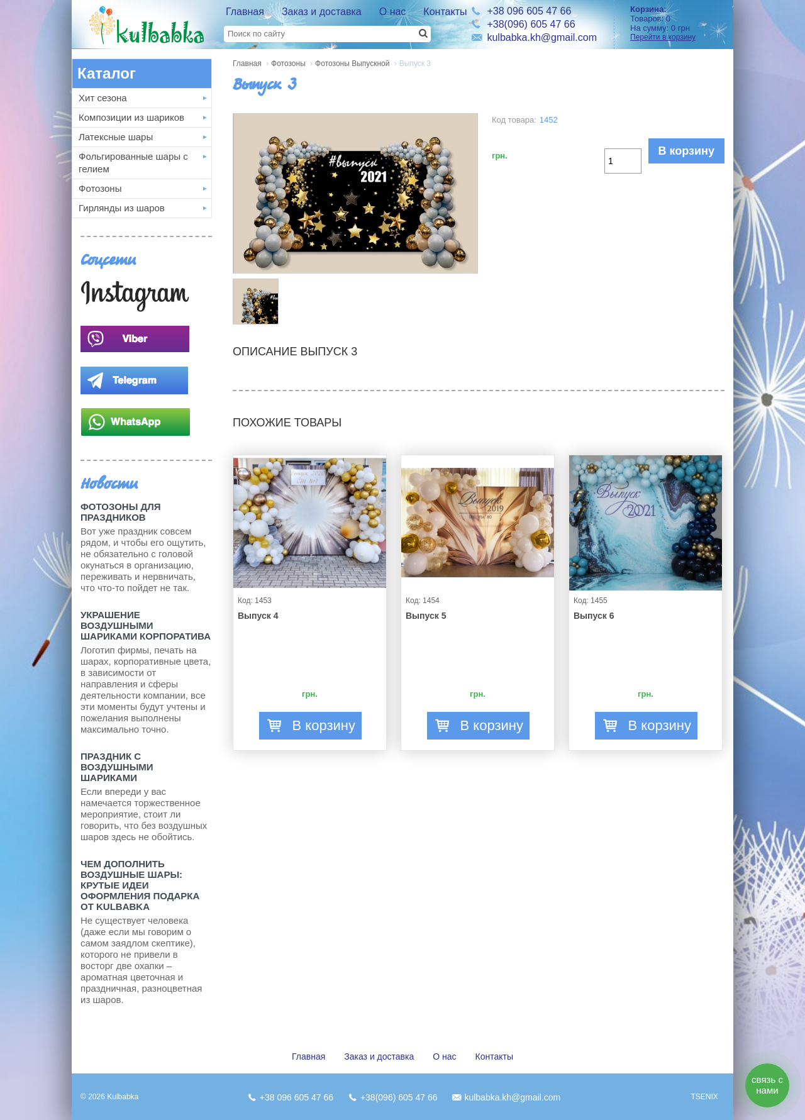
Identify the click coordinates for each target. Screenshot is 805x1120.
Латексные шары (116, 136)
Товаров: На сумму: (677, 23)
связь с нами (767, 1084)
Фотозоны (100, 188)
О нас (392, 11)
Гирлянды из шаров (122, 207)
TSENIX (704, 1096)
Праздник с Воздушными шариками (116, 767)
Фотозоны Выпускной (352, 63)
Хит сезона (103, 97)
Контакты (445, 11)
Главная (245, 11)
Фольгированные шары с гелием (133, 162)
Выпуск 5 (426, 616)
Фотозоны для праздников (120, 512)
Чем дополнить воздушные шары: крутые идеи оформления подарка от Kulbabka (139, 885)
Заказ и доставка (322, 11)
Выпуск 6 (594, 616)
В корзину (686, 151)
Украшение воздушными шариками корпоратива (145, 625)
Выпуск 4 (258, 616)
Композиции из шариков (131, 117)
